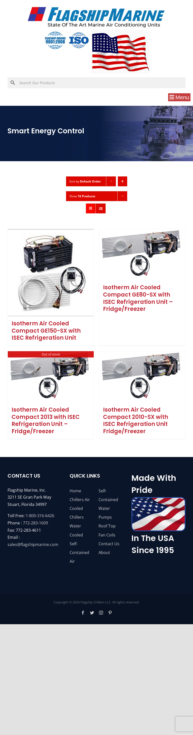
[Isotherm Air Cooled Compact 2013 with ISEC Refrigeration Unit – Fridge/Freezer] (51, 377)
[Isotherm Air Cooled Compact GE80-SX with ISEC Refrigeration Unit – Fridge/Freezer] (142, 254)
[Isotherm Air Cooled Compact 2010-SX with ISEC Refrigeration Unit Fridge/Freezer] (142, 377)
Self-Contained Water (108, 499)
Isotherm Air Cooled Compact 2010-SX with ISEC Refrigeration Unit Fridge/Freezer (135, 420)
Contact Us (109, 543)
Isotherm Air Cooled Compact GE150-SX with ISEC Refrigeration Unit (46, 331)
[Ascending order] (122, 181)
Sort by (85, 181)
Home (75, 491)
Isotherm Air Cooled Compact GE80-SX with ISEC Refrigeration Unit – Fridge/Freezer (138, 298)
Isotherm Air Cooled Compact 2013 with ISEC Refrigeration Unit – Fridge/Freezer (46, 420)
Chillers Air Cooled (80, 504)
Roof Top (107, 526)
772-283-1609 (35, 523)
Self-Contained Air (79, 552)
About (104, 552)
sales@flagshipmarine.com (33, 544)
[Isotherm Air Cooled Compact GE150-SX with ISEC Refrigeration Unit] (51, 272)
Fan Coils (107, 535)
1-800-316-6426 (40, 515)
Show (82, 196)
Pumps (105, 517)
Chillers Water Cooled (77, 525)
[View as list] (101, 208)
